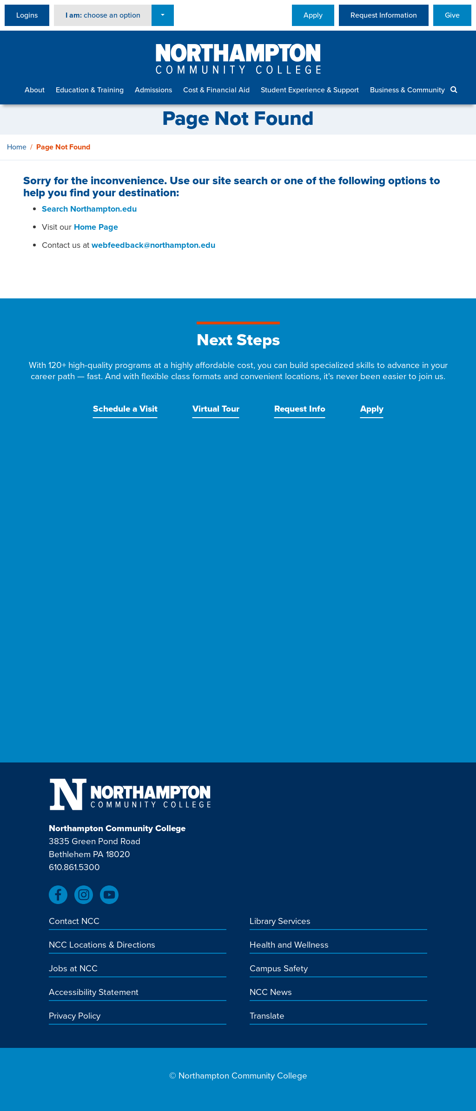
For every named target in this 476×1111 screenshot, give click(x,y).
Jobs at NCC (73, 969)
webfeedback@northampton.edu (153, 245)
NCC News (271, 993)
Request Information (383, 15)
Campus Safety (279, 969)
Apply (313, 15)
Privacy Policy (74, 1016)
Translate (267, 1016)
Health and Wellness (289, 945)
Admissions (153, 89)
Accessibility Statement (94, 993)
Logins (27, 15)
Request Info (299, 408)
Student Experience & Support (310, 89)
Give (452, 15)
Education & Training (90, 89)
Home (16, 147)
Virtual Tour (215, 408)
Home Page (96, 227)
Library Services (280, 922)
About (35, 89)
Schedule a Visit (125, 408)
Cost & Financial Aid (216, 89)
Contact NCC (74, 922)
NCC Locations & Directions (102, 945)
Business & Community (407, 89)
